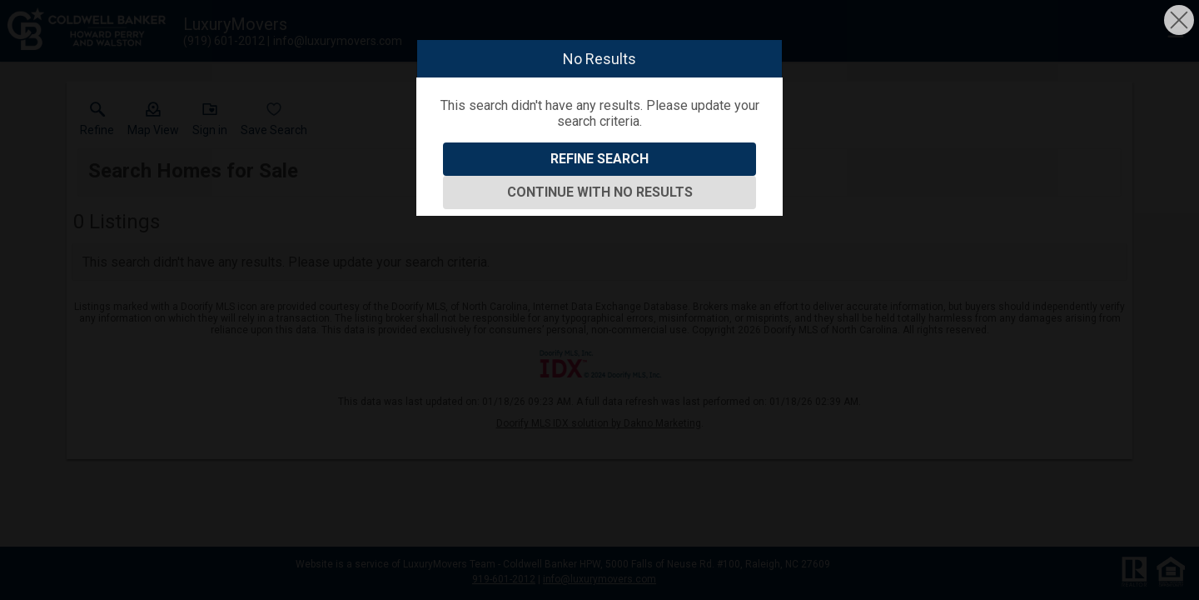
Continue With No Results (600, 192)
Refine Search (599, 159)
